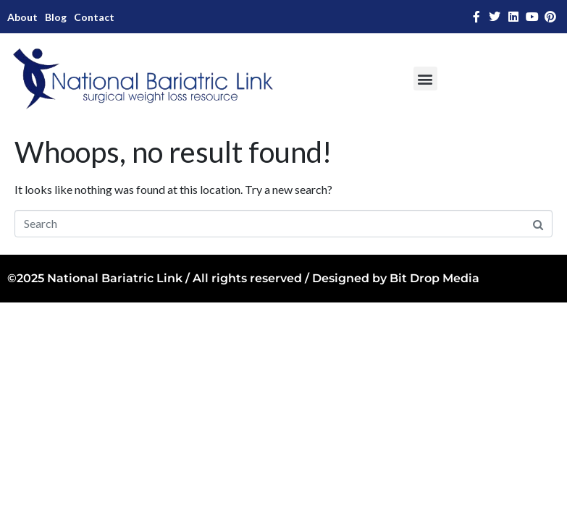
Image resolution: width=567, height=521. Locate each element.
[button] (425, 78)
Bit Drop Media (434, 278)
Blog (56, 17)
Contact (94, 17)
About (22, 17)
